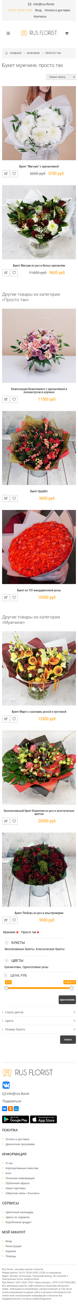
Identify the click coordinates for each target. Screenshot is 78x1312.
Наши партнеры (16, 1188)
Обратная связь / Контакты (23, 1193)
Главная (13, 53)
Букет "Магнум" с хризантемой (39, 166)
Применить (67, 999)
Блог (8, 1173)
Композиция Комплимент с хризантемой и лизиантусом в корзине (39, 390)
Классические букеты (50, 949)
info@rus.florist (43, 4)
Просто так (53, 53)
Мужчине (33, 53)
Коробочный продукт (19, 1222)
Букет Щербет (39, 491)
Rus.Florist (7, 1282)
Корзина (11, 1251)
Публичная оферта (18, 1183)
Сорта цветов (12, 1012)
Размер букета (13, 1029)
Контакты (40, 16)
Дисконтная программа (20, 1144)
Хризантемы (12, 967)
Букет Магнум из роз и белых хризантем (39, 265)
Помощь (11, 1256)
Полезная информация (20, 1178)
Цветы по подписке (18, 1217)
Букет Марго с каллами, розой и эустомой (39, 712)
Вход (38, 10)
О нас (9, 1163)
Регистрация (13, 1246)
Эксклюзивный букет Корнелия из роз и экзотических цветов (39, 812)
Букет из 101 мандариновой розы (39, 590)
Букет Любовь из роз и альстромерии (39, 913)
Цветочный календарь (19, 1212)
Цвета (7, 1020)
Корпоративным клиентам (22, 1168)
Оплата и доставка (57, 10)
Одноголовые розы (35, 967)
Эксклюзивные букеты (19, 949)
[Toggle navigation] (7, 33)
